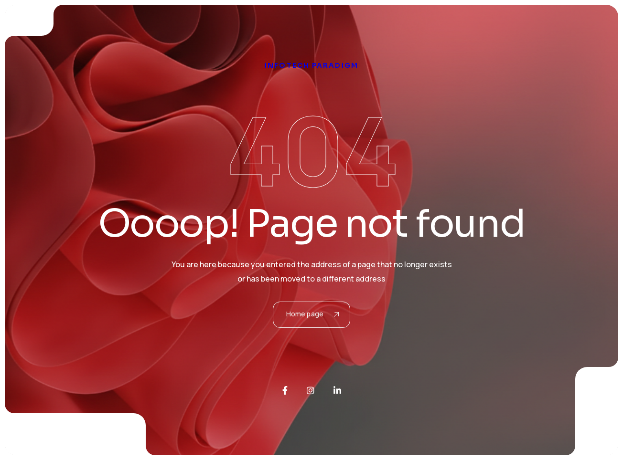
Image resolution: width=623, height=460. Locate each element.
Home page (312, 313)
